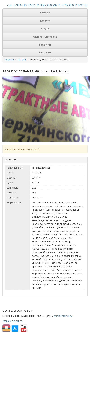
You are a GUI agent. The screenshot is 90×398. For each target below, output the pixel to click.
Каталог (45, 20)
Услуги (45, 28)
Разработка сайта (12, 320)
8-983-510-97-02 (24, 5)
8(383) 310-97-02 (77, 5)
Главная (45, 12)
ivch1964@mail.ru (63, 315)
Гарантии (45, 44)
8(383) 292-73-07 (55, 5)
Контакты (45, 52)
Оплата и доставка (45, 36)
